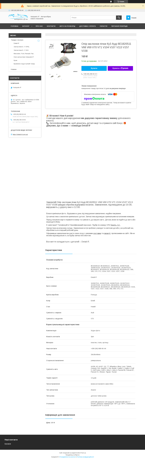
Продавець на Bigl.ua (72, 455)
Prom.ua (83, 453)
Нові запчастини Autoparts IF (24, 57)
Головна (14, 26)
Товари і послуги (17, 40)
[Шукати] (119, 17)
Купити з (120, 68)
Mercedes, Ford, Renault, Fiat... (24, 53)
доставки (97, 233)
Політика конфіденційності (85, 457)
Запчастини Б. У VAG (21, 50)
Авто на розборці (67, 26)
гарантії (107, 233)
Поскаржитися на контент (67, 457)
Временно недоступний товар (24, 64)
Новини (13, 69)
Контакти (51, 26)
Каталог (25, 26)
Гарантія (103, 26)
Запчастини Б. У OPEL (21, 47)
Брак (15, 60)
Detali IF (16, 43)
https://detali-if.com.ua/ (20, 134)
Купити (94, 68)
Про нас (39, 26)
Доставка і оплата (87, 26)
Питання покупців (119, 26)
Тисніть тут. (115, 225)
